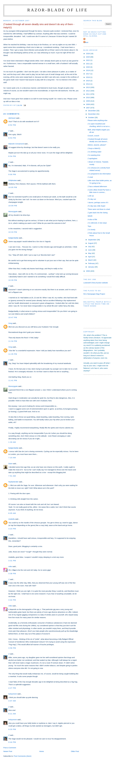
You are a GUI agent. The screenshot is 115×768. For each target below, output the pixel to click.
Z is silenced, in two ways (97, 223)
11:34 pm (12, 341)
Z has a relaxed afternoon (97, 186)
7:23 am (12, 458)
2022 (88, 60)
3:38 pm (12, 573)
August (91, 243)
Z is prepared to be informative (99, 174)
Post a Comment (9, 748)
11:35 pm (12, 354)
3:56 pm (12, 648)
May (90, 253)
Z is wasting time (94, 155)
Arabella (11, 519)
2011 (88, 94)
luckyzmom (12, 694)
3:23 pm (12, 529)
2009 (88, 101)
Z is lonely (91, 230)
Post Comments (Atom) (22, 756)
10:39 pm (12, 280)
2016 (88, 77)
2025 (88, 57)
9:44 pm (12, 742)
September (92, 240)
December (92, 111)
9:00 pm (12, 174)
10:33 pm (12, 232)
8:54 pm (12, 156)
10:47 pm (12, 317)
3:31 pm (12, 561)
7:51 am (12, 476)
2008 (88, 104)
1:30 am (12, 442)
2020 (88, 67)
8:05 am (12, 513)
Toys (89, 226)
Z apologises (92, 158)
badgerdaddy (13, 238)
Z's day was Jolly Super (96, 206)
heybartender (13, 482)
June (90, 250)
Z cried (90, 177)
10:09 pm (12, 206)
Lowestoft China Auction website (95, 283)
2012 (88, 91)
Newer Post (7, 751)
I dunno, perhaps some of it (98, 202)
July (90, 246)
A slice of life (92, 219)
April (90, 257)
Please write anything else (97, 120)
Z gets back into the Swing (98, 213)
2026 (88, 53)
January (91, 267)
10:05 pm (12, 187)
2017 (88, 74)
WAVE (90, 216)
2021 (88, 64)
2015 (88, 81)
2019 (88, 70)
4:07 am (12, 701)
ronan (86, 42)
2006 (88, 271)
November (92, 114)
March (90, 260)
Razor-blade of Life (57, 10)
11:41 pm (12, 380)
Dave (10, 463)
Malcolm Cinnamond (16, 144)
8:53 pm (12, 138)
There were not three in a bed (99, 209)
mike (10, 566)
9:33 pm (12, 729)
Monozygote (13, 211)
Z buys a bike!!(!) (94, 148)
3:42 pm (12, 600)
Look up (91, 196)
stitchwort (12, 118)
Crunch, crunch (93, 136)
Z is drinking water (94, 152)
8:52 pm (12, 125)
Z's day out (92, 199)
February (91, 263)
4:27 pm (12, 688)
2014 (88, 84)
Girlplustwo (12, 180)
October (91, 117)
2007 (88, 108)
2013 (88, 87)
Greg (10, 323)
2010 (88, 97)
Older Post (75, 751)
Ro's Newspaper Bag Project (94, 294)
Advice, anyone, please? (97, 145)
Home (41, 751)
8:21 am (12, 714)
